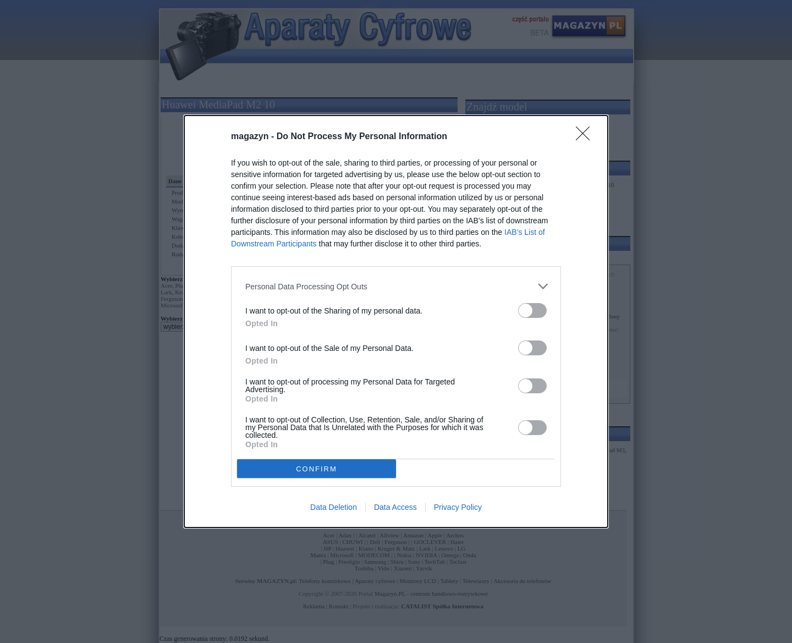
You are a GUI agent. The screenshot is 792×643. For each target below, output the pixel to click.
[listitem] (396, 286)
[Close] (586, 137)
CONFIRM (316, 469)
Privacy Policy (458, 507)
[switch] (532, 310)
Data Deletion (333, 507)
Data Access (395, 507)
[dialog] (396, 321)
